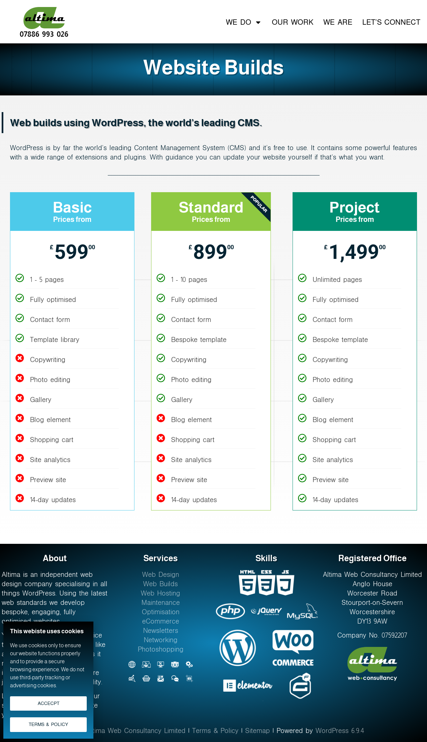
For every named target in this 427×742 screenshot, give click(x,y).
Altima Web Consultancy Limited (135, 730)
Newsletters (160, 630)
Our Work (292, 22)
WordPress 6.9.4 (340, 730)
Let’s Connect (391, 22)
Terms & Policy (215, 730)
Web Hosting (160, 593)
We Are (337, 22)
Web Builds (160, 584)
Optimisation (160, 612)
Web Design (160, 574)
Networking (160, 640)
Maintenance (160, 602)
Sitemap (257, 730)
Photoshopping (160, 649)
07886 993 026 (44, 34)
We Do (244, 22)
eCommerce (160, 621)
